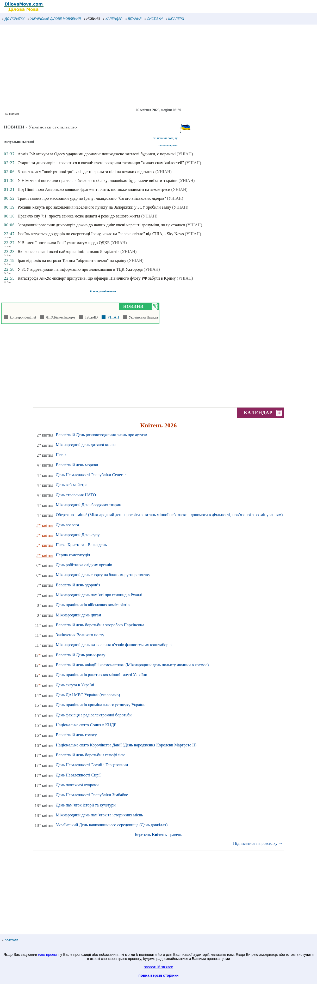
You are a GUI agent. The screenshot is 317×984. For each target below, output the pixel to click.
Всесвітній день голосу (76, 735)
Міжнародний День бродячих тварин (88, 505)
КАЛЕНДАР (113, 19)
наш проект (47, 954)
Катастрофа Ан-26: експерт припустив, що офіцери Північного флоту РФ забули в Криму (96, 278)
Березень (143, 834)
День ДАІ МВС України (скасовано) (88, 695)
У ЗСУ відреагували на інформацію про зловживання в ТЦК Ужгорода (79, 269)
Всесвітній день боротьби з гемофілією (90, 755)
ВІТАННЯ (133, 19)
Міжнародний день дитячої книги (85, 445)
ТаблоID (90, 317)
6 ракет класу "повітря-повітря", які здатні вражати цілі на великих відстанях (85, 171)
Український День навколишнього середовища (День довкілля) (111, 825)
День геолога (67, 525)
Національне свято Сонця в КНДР (86, 725)
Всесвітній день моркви (77, 465)
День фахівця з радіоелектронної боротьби (94, 715)
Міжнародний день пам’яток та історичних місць (99, 815)
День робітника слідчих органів (84, 565)
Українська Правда (142, 317)
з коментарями (167, 145)
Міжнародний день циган (78, 615)
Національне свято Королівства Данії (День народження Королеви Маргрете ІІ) (126, 745)
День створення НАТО (76, 495)
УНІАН (112, 317)
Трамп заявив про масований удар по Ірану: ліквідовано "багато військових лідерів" (91, 198)
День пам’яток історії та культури (85, 805)
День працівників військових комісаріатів (92, 605)
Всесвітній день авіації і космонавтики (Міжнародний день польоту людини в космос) (132, 665)
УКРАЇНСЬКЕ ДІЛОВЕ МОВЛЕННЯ (54, 19)
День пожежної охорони (77, 785)
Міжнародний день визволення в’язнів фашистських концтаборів (113, 645)
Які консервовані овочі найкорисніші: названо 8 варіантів (68, 251)
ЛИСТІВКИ (153, 19)
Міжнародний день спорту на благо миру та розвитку (103, 575)
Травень (175, 834)
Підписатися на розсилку (258, 843)
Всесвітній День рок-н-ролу (80, 655)
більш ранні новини (103, 291)
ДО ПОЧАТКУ (13, 19)
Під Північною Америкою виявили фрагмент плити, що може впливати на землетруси (93, 189)
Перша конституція (73, 555)
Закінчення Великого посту (80, 635)
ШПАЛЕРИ (175, 19)
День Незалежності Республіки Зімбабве (92, 795)
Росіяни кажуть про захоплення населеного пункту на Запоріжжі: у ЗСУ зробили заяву (94, 207)
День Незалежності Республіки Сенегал (91, 475)
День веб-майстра (71, 484)
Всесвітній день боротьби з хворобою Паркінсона (100, 625)
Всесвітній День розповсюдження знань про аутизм (101, 435)
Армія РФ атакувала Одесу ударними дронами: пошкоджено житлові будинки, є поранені (96, 154)
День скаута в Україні (75, 685)
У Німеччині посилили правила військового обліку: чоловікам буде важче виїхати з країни (97, 180)
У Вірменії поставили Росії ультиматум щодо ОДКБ (63, 242)
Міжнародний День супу (78, 535)
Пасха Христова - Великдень (81, 545)
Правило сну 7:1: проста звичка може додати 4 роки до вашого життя (78, 216)
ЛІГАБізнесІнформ (59, 317)
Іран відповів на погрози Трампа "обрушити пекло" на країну (71, 260)
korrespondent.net (22, 317)
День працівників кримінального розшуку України (100, 705)
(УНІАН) (185, 154)
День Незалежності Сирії (78, 775)
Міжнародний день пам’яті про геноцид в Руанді (99, 595)
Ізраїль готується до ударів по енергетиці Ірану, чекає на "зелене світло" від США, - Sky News (100, 234)
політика (10, 940)
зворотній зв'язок (158, 967)
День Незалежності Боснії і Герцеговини (92, 765)
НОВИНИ (92, 19)
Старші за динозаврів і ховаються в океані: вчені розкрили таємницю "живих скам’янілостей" (100, 163)
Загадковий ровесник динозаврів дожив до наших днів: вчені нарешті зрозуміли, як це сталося (101, 225)
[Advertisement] (156, 66)
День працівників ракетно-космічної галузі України (101, 675)
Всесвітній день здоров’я (78, 585)
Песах (61, 454)
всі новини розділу (165, 138)
